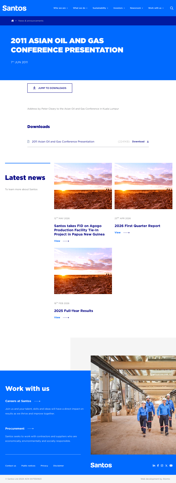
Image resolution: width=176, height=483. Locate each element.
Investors (119, 8)
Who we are (60, 8)
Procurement (14, 428)
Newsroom (136, 8)
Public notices (28, 466)
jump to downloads (49, 87)
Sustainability (100, 8)
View (57, 241)
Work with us (156, 8)
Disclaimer (58, 466)
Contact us (10, 466)
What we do (80, 8)
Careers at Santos (18, 401)
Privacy (44, 466)
